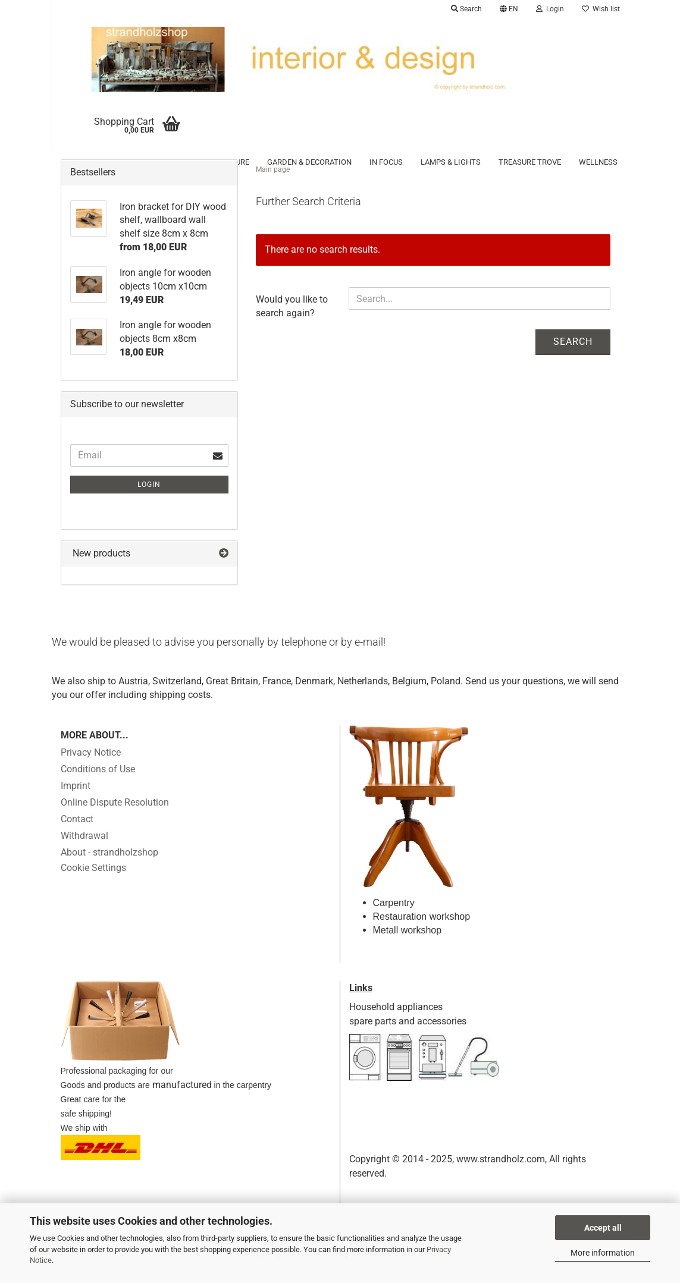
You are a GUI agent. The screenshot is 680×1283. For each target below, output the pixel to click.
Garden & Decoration (309, 162)
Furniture (229, 162)
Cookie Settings (93, 883)
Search (573, 357)
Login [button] (550, 9)
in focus (386, 162)
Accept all (603, 1227)
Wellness (598, 162)
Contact (77, 835)
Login (149, 500)
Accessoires (104, 162)
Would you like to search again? (292, 322)
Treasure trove (530, 162)
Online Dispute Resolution (115, 818)
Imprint (75, 801)
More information (603, 1252)
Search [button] (466, 9)
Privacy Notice (91, 768)
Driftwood (169, 162)
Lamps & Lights (451, 162)
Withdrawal (84, 851)
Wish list (601, 9)
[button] (509, 9)
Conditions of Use (98, 785)
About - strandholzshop (109, 868)
